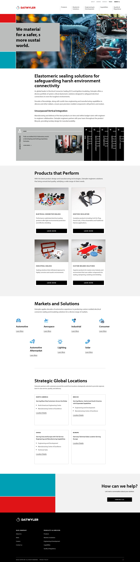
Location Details (41, 413)
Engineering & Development (89, 8)
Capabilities (104, 7)
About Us (18, 534)
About (93, 1)
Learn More (19, 331)
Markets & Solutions (76, 8)
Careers (98, 1)
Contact (104, 1)
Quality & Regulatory (117, 8)
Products (64, 7)
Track (110, 1)
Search (116, 1)
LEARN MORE (27, 145)
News (17, 537)
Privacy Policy (44, 559)
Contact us (19, 545)
